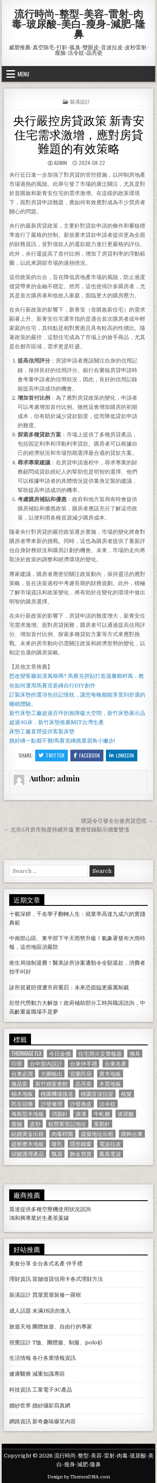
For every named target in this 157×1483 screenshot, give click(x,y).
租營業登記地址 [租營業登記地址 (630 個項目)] (67, 1124)
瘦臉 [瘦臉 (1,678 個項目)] (16, 1124)
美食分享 (20, 1263)
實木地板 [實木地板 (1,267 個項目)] (110, 1073)
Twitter (51, 755)
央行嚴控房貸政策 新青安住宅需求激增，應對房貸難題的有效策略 (78, 133)
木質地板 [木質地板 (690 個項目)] (110, 1084)
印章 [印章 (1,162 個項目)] (16, 1063)
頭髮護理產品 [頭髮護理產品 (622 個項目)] (27, 1154)
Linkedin (121, 755)
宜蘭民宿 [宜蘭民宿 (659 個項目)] (81, 1073)
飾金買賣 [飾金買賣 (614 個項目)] (81, 1154)
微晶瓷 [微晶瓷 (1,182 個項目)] (19, 1084)
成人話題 (20, 1311)
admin (60, 162)
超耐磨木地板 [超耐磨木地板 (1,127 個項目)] (27, 1144)
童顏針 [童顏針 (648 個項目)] (102, 1124)
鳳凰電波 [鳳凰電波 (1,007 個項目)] (110, 1154)
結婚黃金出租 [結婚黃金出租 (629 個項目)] (27, 1134)
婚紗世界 (20, 1405)
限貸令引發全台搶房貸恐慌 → (117, 821)
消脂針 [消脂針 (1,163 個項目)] (59, 1114)
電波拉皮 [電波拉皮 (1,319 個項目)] (110, 1144)
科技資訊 (20, 1390)
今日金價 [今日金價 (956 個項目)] (60, 1053)
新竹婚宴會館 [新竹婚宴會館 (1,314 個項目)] (51, 1084)
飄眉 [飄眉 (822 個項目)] (56, 1154)
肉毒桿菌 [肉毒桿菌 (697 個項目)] (62, 1134)
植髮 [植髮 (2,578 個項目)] (126, 1094)
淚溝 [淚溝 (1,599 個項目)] (80, 1114)
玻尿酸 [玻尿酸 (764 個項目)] (126, 1114)
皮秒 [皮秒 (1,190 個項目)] (35, 1124)
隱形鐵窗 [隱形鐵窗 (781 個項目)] (81, 1144)
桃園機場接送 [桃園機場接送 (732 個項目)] (57, 1094)
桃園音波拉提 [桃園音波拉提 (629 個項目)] (97, 1094)
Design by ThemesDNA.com (78, 1477)
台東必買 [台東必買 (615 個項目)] (22, 1073)
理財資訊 (20, 1279)
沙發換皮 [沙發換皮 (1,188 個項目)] (81, 1104)
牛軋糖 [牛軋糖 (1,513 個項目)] (102, 1114)
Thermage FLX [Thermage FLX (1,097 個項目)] (26, 1053)
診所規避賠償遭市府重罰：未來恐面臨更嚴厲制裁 (69, 987)
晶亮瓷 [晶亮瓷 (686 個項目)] (83, 1084)
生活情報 (20, 1358)
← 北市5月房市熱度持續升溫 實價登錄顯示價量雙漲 (66, 829)
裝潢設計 (80, 101)
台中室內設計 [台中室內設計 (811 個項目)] (46, 1063)
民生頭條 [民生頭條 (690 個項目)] (22, 1104)
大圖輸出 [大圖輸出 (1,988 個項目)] (51, 1073)
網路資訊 (20, 1421)
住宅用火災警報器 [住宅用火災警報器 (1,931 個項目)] (100, 1053)
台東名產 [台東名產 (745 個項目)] (115, 1063)
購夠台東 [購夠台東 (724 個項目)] (132, 1134)
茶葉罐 (61, 1218)
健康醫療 (20, 1374)
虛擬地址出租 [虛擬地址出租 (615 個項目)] (97, 1134)
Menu (23, 74)
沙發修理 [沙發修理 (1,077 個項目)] (51, 1104)
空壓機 (50, 1209)
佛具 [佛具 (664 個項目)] (134, 1053)
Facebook (87, 755)
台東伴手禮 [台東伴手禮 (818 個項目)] (83, 1063)
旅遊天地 (20, 1326)
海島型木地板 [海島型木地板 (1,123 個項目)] (27, 1114)
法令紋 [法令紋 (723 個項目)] (107, 1104)
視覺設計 (20, 1342)
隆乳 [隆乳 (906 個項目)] (56, 1144)
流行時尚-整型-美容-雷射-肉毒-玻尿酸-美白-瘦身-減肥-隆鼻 (78, 23)
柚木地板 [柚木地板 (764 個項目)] (22, 1094)
